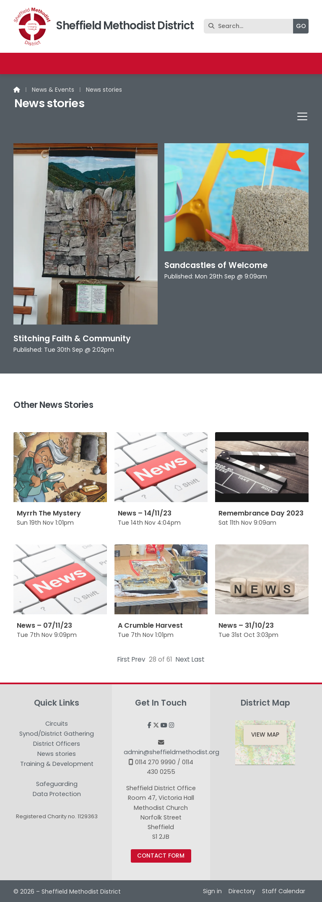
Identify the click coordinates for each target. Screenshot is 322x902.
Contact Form (160, 856)
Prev (138, 659)
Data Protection (57, 794)
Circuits (56, 724)
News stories (56, 754)
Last (198, 659)
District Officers (56, 744)
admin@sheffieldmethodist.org (171, 752)
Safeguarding (57, 784)
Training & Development (56, 764)
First (123, 659)
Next (183, 659)
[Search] (250, 26)
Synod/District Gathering (56, 734)
